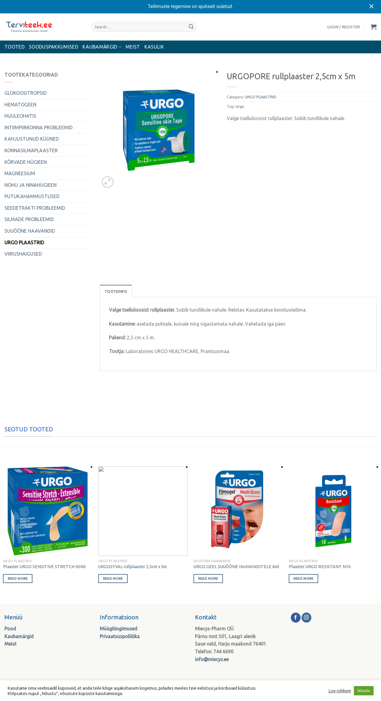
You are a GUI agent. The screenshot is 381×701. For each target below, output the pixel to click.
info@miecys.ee (212, 659)
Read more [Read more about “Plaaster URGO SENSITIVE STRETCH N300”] (18, 578)
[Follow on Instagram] (306, 618)
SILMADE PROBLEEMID (29, 219)
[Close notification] (371, 6)
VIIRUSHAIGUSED (23, 254)
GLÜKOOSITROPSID (25, 93)
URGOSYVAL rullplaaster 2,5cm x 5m (132, 566)
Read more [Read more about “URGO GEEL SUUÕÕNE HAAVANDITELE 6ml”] (208, 578)
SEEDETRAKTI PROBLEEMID (34, 208)
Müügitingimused (118, 628)
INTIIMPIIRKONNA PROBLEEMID (38, 127)
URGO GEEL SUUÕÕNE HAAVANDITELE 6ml (236, 566)
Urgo (239, 106)
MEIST (133, 46)
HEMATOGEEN (20, 104)
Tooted (14, 46)
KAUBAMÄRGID (101, 47)
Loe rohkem (339, 690)
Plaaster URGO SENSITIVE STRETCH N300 (44, 566)
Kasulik (154, 46)
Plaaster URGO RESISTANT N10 (320, 566)
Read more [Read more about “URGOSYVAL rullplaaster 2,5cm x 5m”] (113, 578)
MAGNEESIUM (19, 173)
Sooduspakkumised (53, 46)
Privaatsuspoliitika (120, 636)
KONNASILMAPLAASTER (31, 150)
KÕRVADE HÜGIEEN (25, 162)
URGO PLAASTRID (24, 242)
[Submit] (191, 27)
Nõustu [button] (363, 690)
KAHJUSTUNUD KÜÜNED (31, 139)
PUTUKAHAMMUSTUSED (32, 196)
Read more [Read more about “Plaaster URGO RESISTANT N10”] (303, 578)
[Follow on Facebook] (296, 618)
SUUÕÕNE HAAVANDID (29, 231)
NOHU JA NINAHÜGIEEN (30, 185)
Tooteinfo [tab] (115, 291)
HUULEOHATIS (20, 116)
